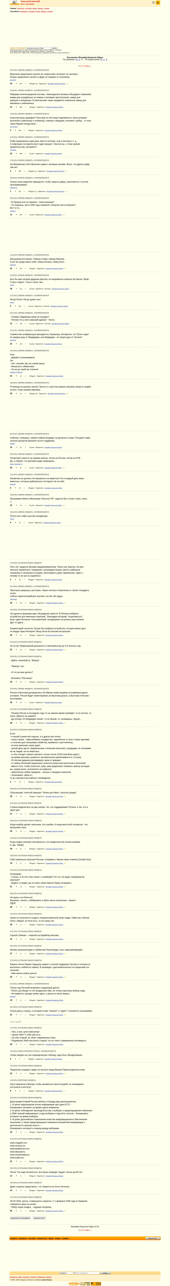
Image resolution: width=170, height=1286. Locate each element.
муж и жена (14, 127)
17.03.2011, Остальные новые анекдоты (26, 1028)
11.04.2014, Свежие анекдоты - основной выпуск (29, 255)
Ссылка (31, 153)
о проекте (33, 1277)
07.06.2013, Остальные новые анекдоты (26, 1097)
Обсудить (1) (33, 84)
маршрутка (13, 188)
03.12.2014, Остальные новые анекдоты (26, 803)
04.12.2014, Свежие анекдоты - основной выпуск (29, 586)
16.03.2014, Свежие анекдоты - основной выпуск (29, 512)
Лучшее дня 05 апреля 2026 (30, 1)
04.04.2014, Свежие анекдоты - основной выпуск (29, 454)
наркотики (13, 599)
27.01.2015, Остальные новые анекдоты (26, 960)
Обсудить (32, 107)
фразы (40, 8)
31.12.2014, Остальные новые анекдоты (26, 1197)
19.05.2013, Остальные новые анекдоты (26, 1182)
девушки (13, 265)
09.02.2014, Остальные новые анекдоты (26, 788)
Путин (12, 285)
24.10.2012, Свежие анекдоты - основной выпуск (29, 984)
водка (12, 464)
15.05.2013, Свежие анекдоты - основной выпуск (29, 688)
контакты (26, 1277)
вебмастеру (41, 1277)
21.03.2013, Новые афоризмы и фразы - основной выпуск (33, 1051)
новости (48, 1277)
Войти (23, 4)
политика (13, 150)
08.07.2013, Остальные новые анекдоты (26, 1168)
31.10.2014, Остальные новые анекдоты (26, 709)
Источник (48, 289)
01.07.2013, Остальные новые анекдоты (26, 931)
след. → (88, 66)
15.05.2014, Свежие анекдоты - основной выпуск (29, 383)
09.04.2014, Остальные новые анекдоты (26, 893)
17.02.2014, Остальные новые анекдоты (26, 838)
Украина (12, 211)
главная (13, 1238)
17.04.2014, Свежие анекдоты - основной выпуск (29, 160)
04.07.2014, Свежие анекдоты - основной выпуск (29, 70)
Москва (12, 444)
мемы (34, 8)
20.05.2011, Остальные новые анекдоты (26, 609)
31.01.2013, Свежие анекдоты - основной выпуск (29, 350)
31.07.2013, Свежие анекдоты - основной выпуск (29, 295)
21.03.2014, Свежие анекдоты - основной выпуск (29, 137)
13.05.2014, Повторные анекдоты (23, 1080)
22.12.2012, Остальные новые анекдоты (26, 914)
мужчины (19, 372)
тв (21, 464)
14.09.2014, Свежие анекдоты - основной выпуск (29, 495)
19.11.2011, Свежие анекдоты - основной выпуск (29, 330)
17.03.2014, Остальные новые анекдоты (26, 563)
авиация (13, 996)
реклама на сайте (16, 1277)
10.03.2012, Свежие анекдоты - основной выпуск (29, 114)
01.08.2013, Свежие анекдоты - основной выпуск (29, 275)
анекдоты (20, 8)
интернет (13, 80)
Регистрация (30, 4)
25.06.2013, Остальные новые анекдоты (26, 729)
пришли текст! (152, 1238)
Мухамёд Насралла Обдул (56, 84)
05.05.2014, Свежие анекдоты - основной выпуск (29, 178)
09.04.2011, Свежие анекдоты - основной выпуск (29, 90)
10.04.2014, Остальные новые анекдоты (26, 855)
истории (28, 8)
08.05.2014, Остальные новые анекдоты (26, 820)
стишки (46, 8)
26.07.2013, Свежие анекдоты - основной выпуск (29, 313)
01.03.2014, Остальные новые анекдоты (26, 642)
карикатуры (42, 1238)
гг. (79, 60)
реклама (17, 464)
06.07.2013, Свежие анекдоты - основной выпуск (29, 434)
